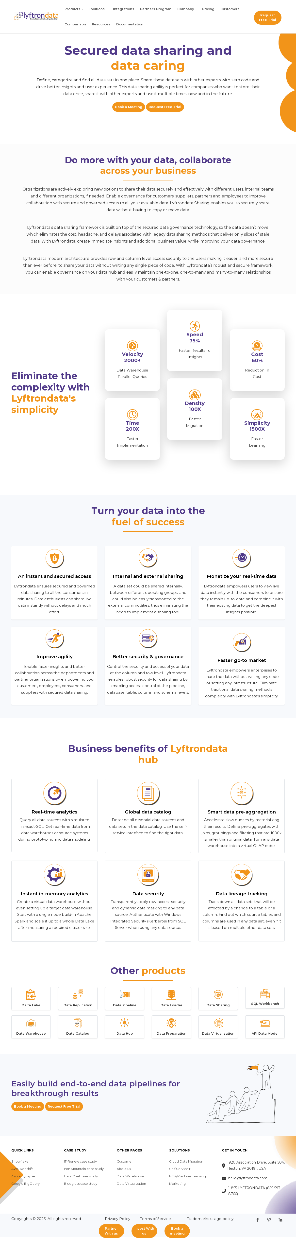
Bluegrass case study (80, 1185)
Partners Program (155, 9)
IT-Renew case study (80, 1163)
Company (185, 9)
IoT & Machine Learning (187, 1177)
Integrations (123, 9)
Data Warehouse (130, 1177)
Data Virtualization (131, 1185)
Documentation (129, 24)
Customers (230, 9)
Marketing (177, 1185)
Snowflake (20, 1163)
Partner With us (111, 1230)
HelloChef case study (81, 1177)
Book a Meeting (128, 107)
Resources (101, 24)
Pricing (208, 9)
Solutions (96, 9)
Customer (125, 1163)
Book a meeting (177, 1230)
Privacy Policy (117, 1220)
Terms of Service (155, 1220)
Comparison (75, 24)
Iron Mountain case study (84, 1170)
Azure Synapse (23, 1177)
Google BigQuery (25, 1185)
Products (72, 9)
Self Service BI (180, 1170)
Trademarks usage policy (210, 1220)
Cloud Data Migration (186, 1163)
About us (124, 1170)
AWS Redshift (22, 1170)
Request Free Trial (267, 17)
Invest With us (144, 1230)
